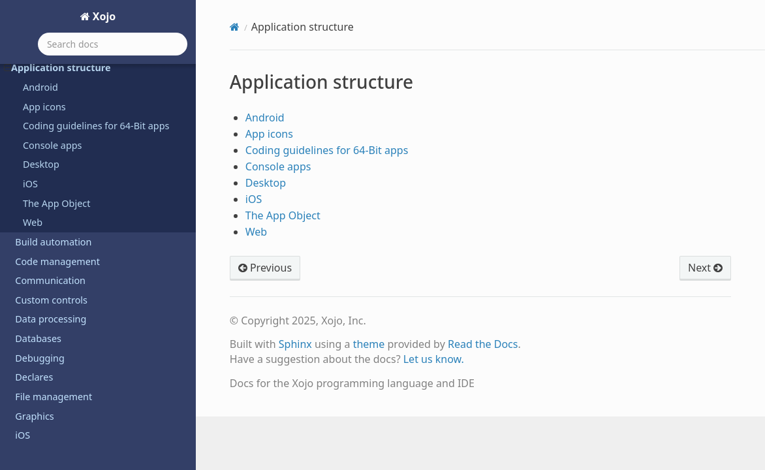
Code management (57, 261)
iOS (30, 184)
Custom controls (51, 300)
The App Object (56, 203)
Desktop (41, 164)
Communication (50, 280)
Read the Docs (483, 344)
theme (369, 344)
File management (53, 396)
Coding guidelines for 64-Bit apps (96, 125)
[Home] (235, 27)
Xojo (103, 16)
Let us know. (433, 359)
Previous (265, 267)
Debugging (40, 358)
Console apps (52, 145)
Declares (34, 377)
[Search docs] (112, 44)
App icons (44, 107)
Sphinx (295, 344)
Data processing (50, 319)
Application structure (57, 67)
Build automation (53, 242)
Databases (38, 338)
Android (40, 87)
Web (32, 222)
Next (705, 267)
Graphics (34, 416)
